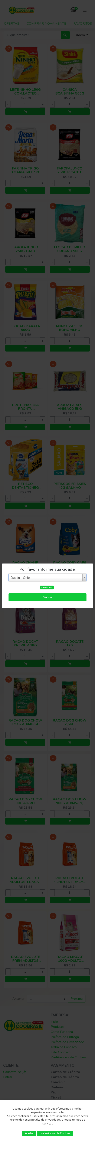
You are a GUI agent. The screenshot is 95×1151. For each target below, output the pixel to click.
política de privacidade (45, 1120)
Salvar (47, 597)
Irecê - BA (47, 587)
